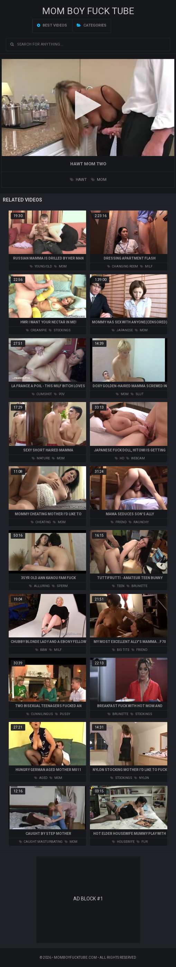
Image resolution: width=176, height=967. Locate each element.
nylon (141, 778)
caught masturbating (41, 841)
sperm (60, 586)
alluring (39, 586)
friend (119, 522)
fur (142, 841)
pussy (62, 714)
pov (59, 394)
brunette (137, 586)
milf (146, 266)
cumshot (42, 394)
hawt (78, 179)
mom (98, 179)
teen (118, 586)
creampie (36, 330)
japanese (122, 330)
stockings (60, 330)
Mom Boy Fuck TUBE (88, 11)
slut (137, 394)
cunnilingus (39, 714)
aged (40, 778)
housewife (123, 841)
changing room (122, 266)
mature (41, 458)
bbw (41, 650)
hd (119, 458)
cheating (41, 522)
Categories (91, 25)
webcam (135, 458)
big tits (120, 650)
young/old (41, 266)
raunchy (139, 522)
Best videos (52, 25)
